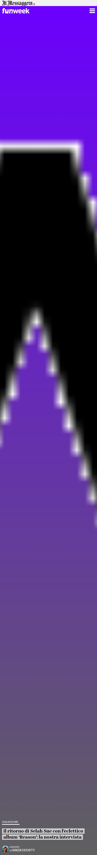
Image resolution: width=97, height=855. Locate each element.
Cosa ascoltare (10, 822)
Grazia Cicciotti (23, 850)
